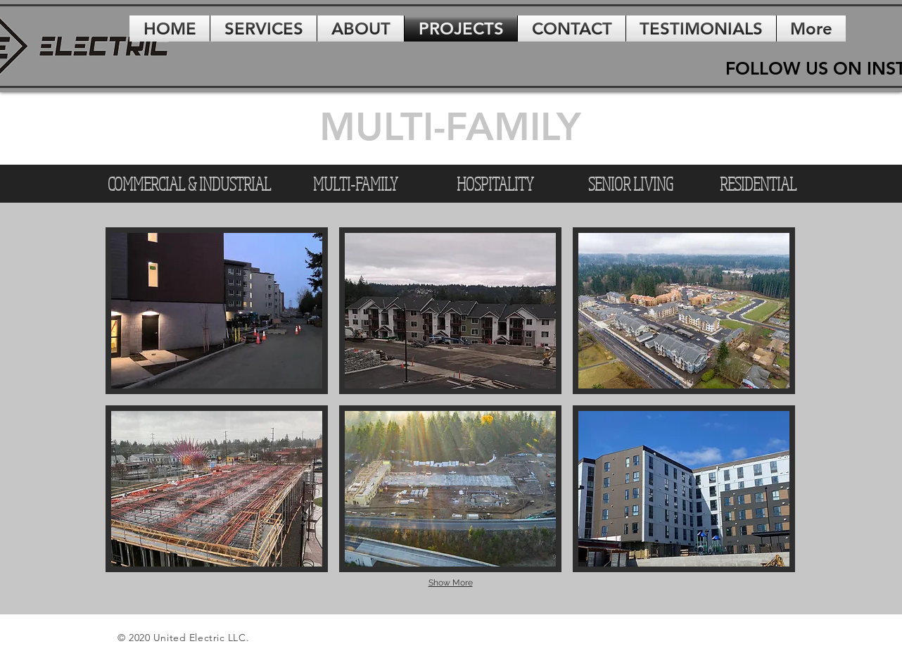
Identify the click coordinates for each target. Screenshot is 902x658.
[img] (217, 310)
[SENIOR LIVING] (630, 184)
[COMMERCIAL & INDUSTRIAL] (189, 184)
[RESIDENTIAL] (757, 184)
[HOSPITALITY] (494, 184)
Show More (450, 583)
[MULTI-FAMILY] (355, 184)
